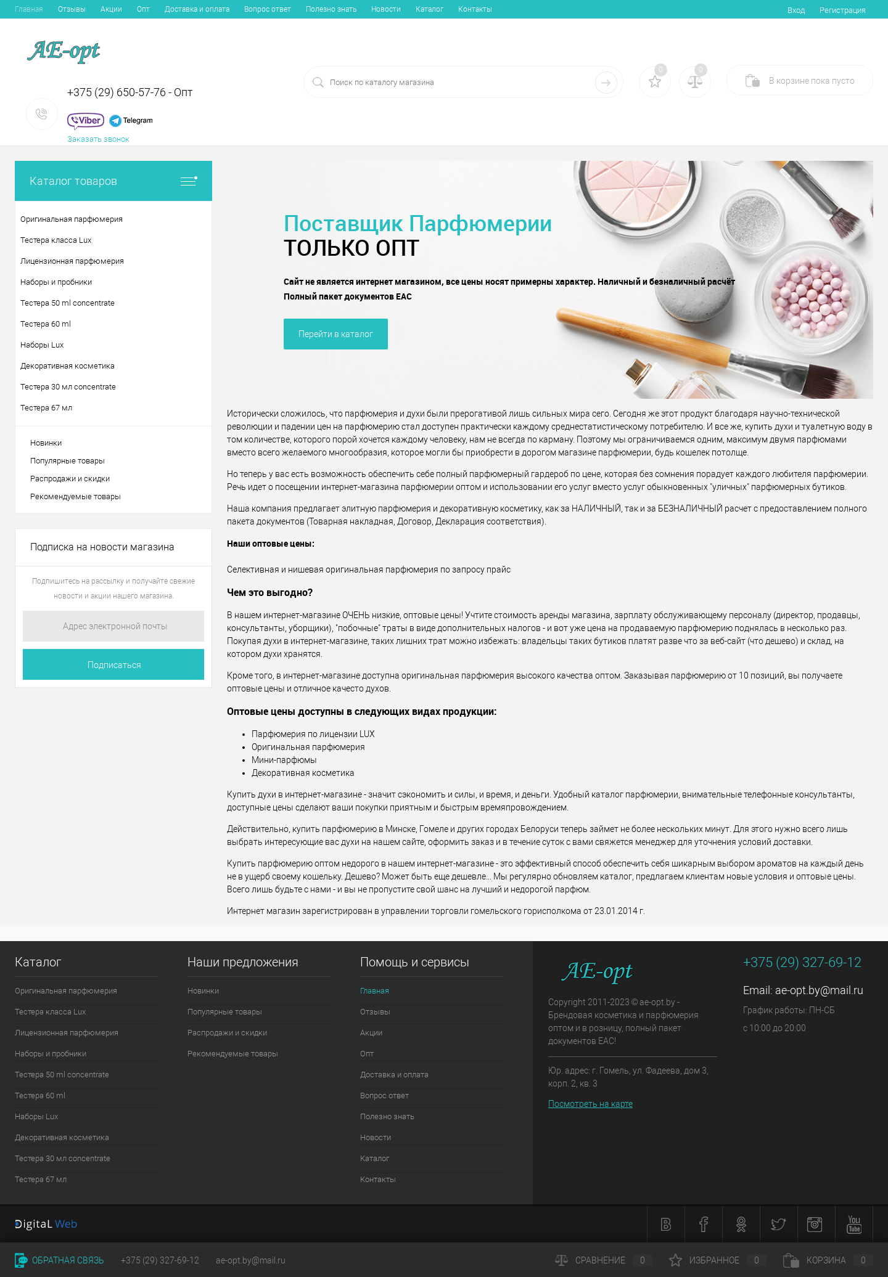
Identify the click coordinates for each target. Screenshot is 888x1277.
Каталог (429, 9)
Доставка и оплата (197, 9)
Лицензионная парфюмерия (66, 1032)
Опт (143, 9)
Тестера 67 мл (41, 1179)
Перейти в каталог (335, 334)
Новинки (46, 442)
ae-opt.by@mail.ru (819, 990)
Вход (796, 10)
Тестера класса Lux (50, 1011)
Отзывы (72, 9)
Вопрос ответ (267, 9)
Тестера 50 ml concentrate (62, 1074)
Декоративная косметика (62, 1137)
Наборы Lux (36, 1116)
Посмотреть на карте (590, 1104)
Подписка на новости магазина (102, 547)
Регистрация (843, 10)
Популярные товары (67, 460)
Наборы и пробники (50, 1053)
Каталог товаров (113, 181)
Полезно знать (331, 9)
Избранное (718, 1260)
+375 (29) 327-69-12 (160, 1260)
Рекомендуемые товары (75, 496)
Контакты (475, 9)
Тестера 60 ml (40, 1095)
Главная (29, 9)
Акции (111, 9)
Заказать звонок (98, 139)
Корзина (828, 1260)
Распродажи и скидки (70, 478)
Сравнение (603, 1260)
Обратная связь (59, 1260)
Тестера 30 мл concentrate (62, 1158)
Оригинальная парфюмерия (66, 990)
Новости (386, 9)
